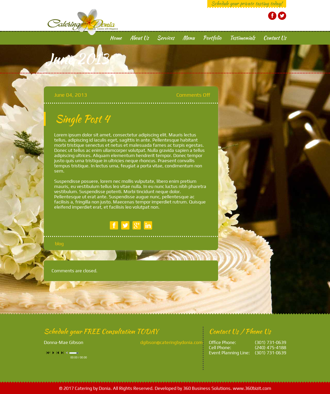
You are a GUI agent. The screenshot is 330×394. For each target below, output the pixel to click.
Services (166, 38)
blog (59, 243)
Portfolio (212, 38)
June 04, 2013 (70, 95)
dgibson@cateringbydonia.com (171, 342)
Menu (189, 38)
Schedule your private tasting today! (246, 3)
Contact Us (274, 38)
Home (116, 38)
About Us (139, 38)
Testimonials (242, 38)
